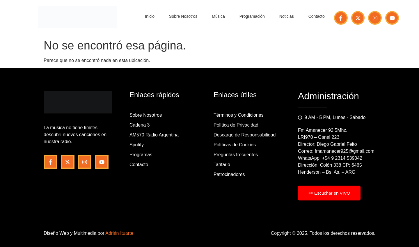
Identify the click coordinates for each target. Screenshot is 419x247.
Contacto (316, 16)
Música (218, 16)
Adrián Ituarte (119, 233)
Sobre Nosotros (183, 16)
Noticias (286, 16)
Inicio (150, 16)
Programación (252, 16)
